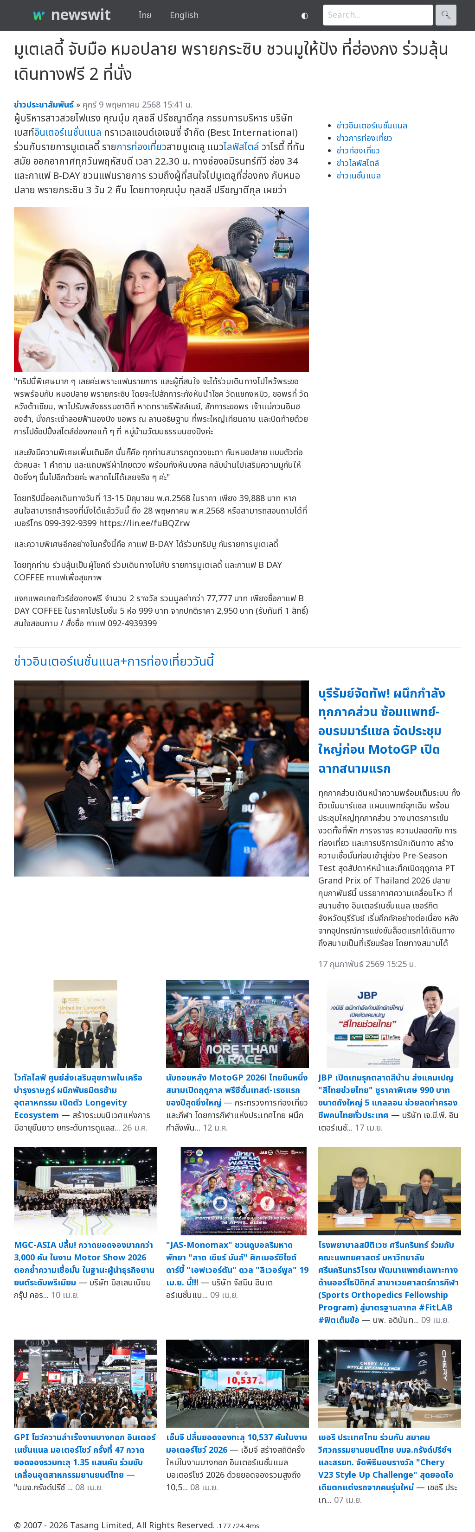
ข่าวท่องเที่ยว (358, 151)
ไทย (145, 15)
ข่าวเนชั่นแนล (359, 176)
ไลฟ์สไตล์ (241, 147)
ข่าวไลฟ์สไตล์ (358, 163)
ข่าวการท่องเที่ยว (364, 138)
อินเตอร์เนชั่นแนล (68, 133)
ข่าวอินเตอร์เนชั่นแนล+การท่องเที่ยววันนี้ (114, 661)
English (184, 15)
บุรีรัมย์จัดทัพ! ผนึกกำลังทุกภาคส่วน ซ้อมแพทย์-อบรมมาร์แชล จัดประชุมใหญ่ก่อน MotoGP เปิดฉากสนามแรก (381, 731)
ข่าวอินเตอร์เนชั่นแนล (372, 126)
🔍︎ (446, 15)
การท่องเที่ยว (141, 147)
